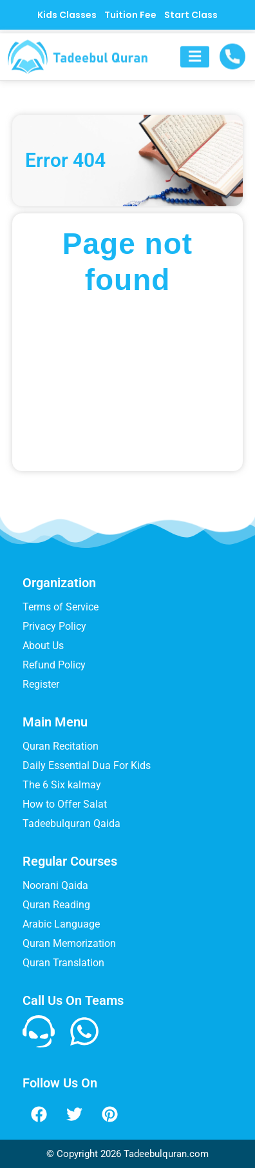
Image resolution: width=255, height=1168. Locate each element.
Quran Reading (56, 905)
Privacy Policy (54, 626)
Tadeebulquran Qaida (71, 823)
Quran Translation (63, 963)
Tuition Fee (130, 14)
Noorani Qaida (55, 885)
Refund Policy (54, 665)
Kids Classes (67, 14)
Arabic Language (61, 924)
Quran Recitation (61, 746)
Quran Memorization (69, 943)
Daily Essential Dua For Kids (87, 765)
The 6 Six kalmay (62, 785)
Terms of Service (61, 607)
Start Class (191, 14)
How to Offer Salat (65, 804)
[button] (195, 63)
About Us (43, 645)
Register (41, 684)
